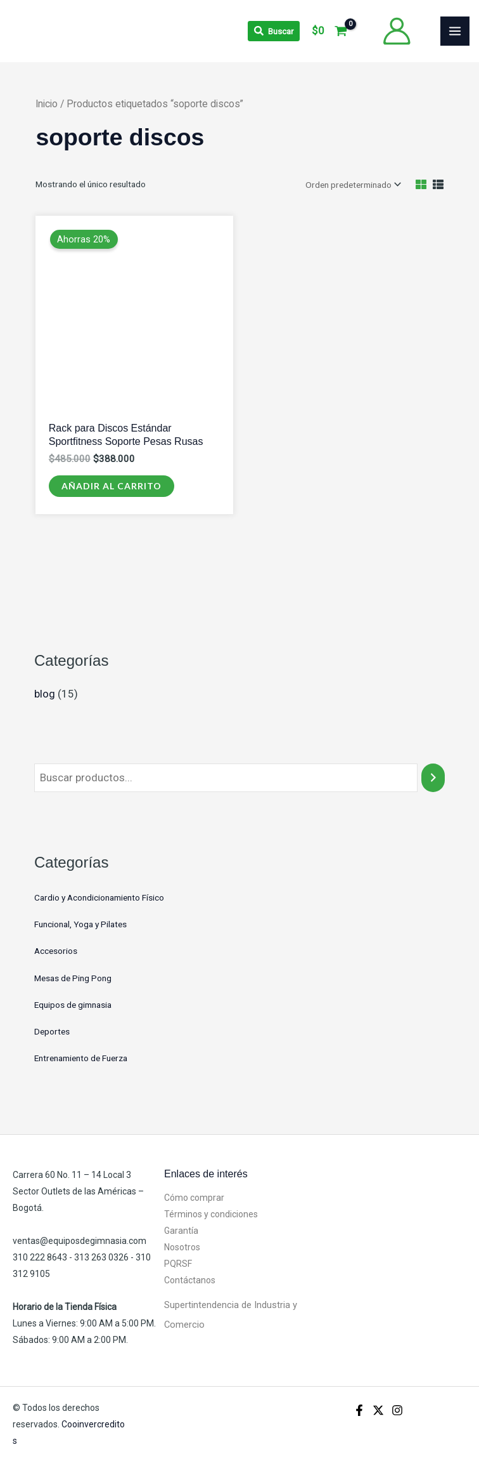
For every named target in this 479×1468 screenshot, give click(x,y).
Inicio (46, 104)
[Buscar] (433, 778)
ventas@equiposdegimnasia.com (79, 1241)
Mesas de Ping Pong (73, 978)
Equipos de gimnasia (73, 1005)
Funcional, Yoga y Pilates (80, 924)
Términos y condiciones (211, 1214)
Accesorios (55, 951)
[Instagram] (397, 1410)
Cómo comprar (194, 1198)
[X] (378, 1410)
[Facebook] (359, 1410)
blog (44, 693)
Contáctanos (189, 1280)
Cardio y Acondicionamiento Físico (99, 897)
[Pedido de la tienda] (352, 184)
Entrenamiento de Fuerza (80, 1058)
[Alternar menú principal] (454, 31)
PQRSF (178, 1264)
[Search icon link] (274, 31)
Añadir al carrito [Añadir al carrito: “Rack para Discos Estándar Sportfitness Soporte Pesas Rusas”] (111, 485)
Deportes (52, 1031)
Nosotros (182, 1247)
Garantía (181, 1231)
